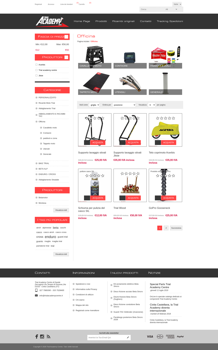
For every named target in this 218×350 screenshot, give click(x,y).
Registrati (38, 4)
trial (52, 246)
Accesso (51, 4)
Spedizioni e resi (83, 284)
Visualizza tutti (61, 210)
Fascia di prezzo (52, 36)
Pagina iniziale (83, 41)
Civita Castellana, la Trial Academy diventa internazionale (164, 307)
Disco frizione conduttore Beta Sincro (127, 305)
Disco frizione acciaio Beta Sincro (128, 291)
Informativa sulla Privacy (86, 289)
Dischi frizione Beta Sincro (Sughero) (125, 298)
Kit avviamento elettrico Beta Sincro (126, 285)
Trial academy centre (48, 70)
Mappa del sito (82, 305)
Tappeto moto (88, 92)
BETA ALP (43, 169)
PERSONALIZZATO (47, 97)
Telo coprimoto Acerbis (162, 150)
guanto (39, 241)
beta (55, 227)
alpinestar (46, 228)
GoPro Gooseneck (159, 203)
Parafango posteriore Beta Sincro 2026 (128, 318)
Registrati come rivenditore (87, 310)
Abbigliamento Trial (47, 108)
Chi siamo (80, 300)
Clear (66, 37)
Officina (42, 121)
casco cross (61, 232)
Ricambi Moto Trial (47, 103)
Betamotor (43, 197)
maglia (48, 241)
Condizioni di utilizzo (85, 294)
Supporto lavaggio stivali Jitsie (127, 152)
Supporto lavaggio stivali (92, 150)
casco (39, 232)
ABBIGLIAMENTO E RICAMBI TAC (52, 115)
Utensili (120, 92)
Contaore (121, 65)
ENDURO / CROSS (47, 174)
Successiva (176, 223)
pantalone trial (42, 246)
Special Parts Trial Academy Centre (160, 286)
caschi (63, 228)
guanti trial (63, 237)
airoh (38, 228)
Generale (156, 92)
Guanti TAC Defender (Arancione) (128, 312)
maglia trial (57, 241)
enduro (50, 237)
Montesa (42, 203)
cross (39, 236)
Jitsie (41, 75)
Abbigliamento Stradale (49, 180)
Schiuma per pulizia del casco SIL (91, 205)
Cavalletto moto (90, 65)
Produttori (52, 57)
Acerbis (42, 65)
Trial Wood (120, 203)
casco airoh (49, 232)
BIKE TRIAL (44, 163)
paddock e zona (160, 65)
